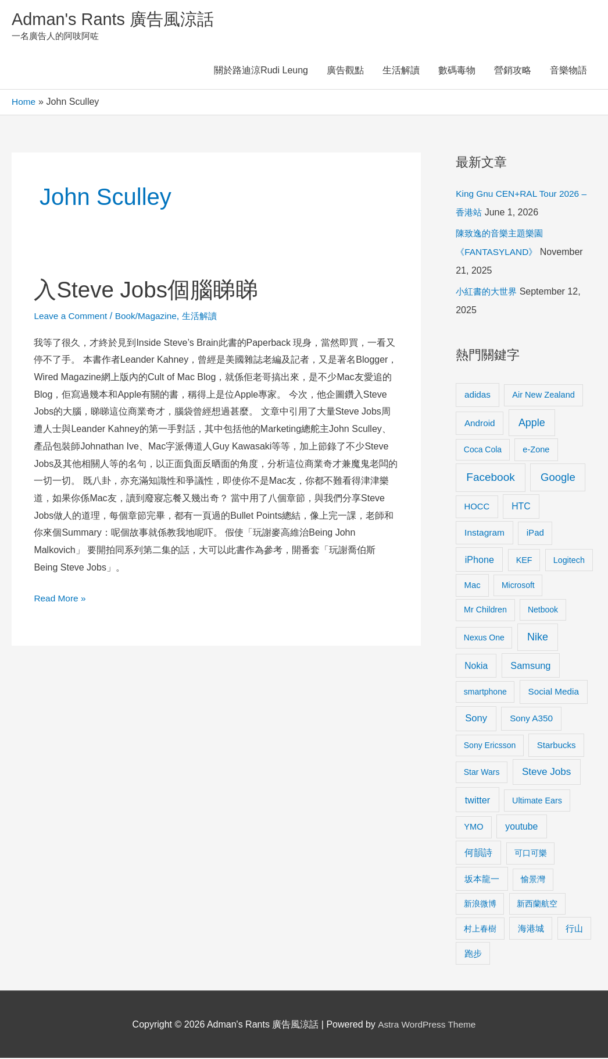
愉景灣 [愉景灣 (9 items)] (533, 880)
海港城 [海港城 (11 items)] (531, 929)
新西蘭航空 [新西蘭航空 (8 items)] (537, 904)
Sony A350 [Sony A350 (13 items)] (531, 719)
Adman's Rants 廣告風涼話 (116, 19)
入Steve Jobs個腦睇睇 (149, 290)
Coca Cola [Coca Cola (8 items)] (483, 450)
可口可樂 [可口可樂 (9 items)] (530, 854)
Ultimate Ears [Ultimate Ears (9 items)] (537, 801)
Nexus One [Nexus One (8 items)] (484, 638)
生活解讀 (401, 71)
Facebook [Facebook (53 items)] (490, 478)
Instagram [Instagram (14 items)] (484, 534)
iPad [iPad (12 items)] (535, 534)
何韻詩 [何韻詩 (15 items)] (478, 854)
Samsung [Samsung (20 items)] (530, 666)
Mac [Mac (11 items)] (472, 585)
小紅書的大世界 (488, 292)
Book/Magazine (149, 316)
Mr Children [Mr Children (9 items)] (485, 610)
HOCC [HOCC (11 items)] (477, 507)
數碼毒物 (456, 71)
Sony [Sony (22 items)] (476, 718)
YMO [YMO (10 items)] (473, 827)
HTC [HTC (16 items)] (521, 507)
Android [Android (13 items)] (479, 423)
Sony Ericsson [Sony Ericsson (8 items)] (490, 745)
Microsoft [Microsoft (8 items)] (518, 585)
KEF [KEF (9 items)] (524, 560)
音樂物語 (568, 71)
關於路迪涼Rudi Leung (261, 71)
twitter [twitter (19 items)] (477, 800)
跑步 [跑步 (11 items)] (473, 954)
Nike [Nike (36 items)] (537, 637)
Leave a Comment (72, 316)
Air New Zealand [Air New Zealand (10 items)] (543, 395)
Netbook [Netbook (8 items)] (543, 610)
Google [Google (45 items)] (558, 478)
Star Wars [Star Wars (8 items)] (482, 773)
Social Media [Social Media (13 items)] (553, 692)
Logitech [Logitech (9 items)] (569, 560)
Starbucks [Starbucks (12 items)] (556, 745)
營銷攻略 (512, 71)
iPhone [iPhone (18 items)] (479, 560)
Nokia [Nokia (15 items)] (476, 666)
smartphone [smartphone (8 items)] (485, 692)
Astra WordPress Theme (427, 1025)
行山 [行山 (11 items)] (574, 929)
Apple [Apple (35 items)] (531, 423)
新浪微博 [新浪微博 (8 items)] (480, 904)
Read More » (61, 599)
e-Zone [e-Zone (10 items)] (536, 450)
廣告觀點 (345, 71)
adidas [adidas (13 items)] (477, 395)
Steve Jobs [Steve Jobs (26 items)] (546, 772)
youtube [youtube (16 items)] (521, 827)
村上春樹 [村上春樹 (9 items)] (480, 929)
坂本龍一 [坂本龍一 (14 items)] (481, 880)
